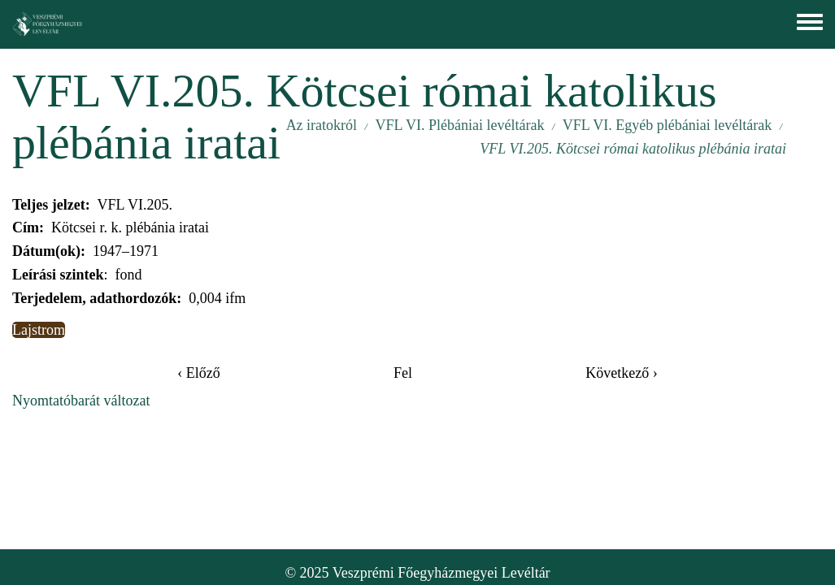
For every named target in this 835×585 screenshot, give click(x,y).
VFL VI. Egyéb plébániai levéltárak (667, 125)
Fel (403, 373)
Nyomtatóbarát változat (81, 400)
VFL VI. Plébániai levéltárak (459, 125)
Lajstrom (38, 330)
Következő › (621, 373)
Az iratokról (321, 125)
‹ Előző (198, 373)
